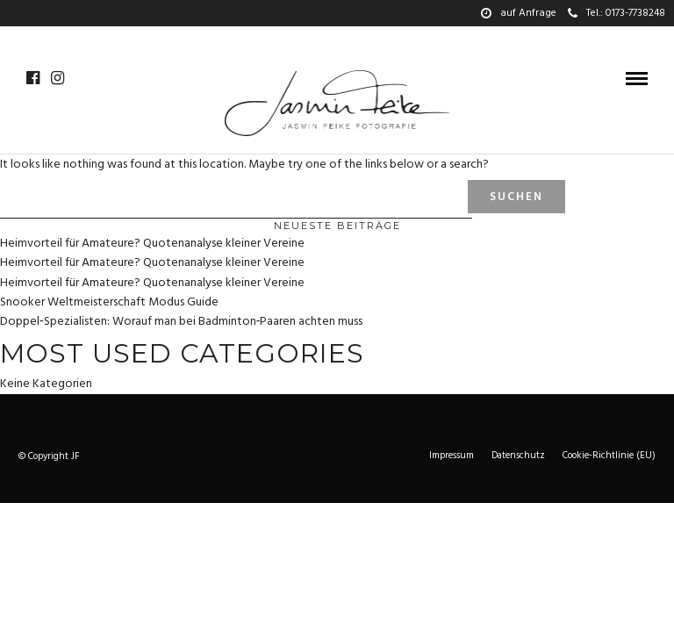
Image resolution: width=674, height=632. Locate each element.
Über (304, 39)
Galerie (68, 39)
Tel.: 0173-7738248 (616, 13)
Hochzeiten (137, 39)
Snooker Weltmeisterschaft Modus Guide (109, 302)
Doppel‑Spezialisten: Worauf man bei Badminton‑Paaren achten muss (181, 322)
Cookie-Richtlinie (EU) (609, 455)
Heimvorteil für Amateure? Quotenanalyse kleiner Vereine (152, 243)
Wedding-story (230, 39)
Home (14, 39)
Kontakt (457, 39)
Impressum (451, 455)
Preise (398, 39)
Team (348, 39)
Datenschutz (518, 455)
